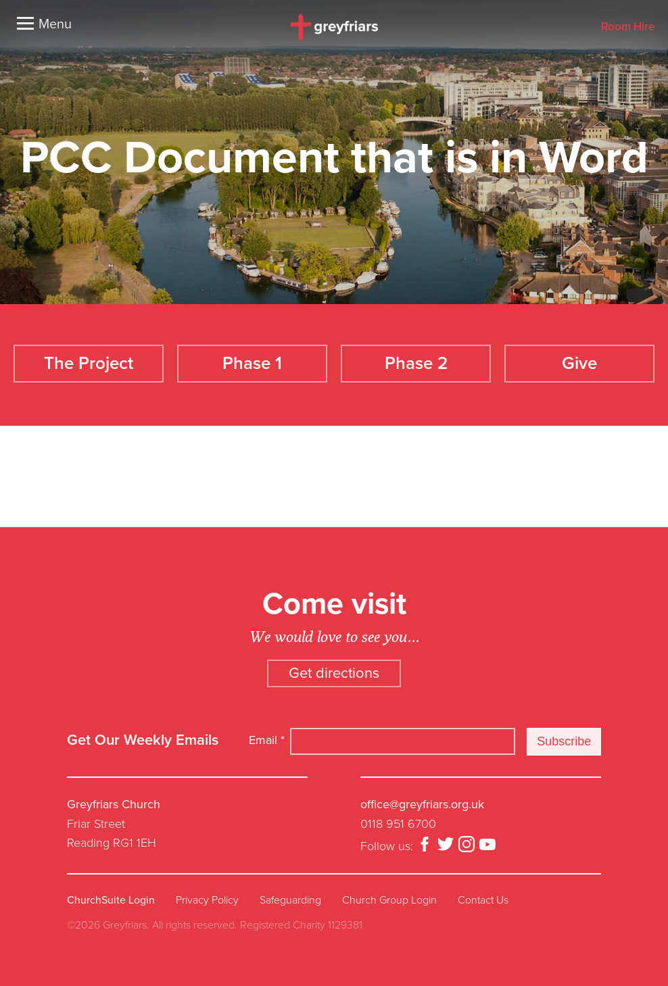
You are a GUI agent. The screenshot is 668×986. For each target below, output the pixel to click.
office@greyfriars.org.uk (422, 801)
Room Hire (627, 27)
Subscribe (564, 738)
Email (267, 738)
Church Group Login (389, 897)
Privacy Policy (207, 897)
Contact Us (483, 897)
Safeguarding (290, 897)
